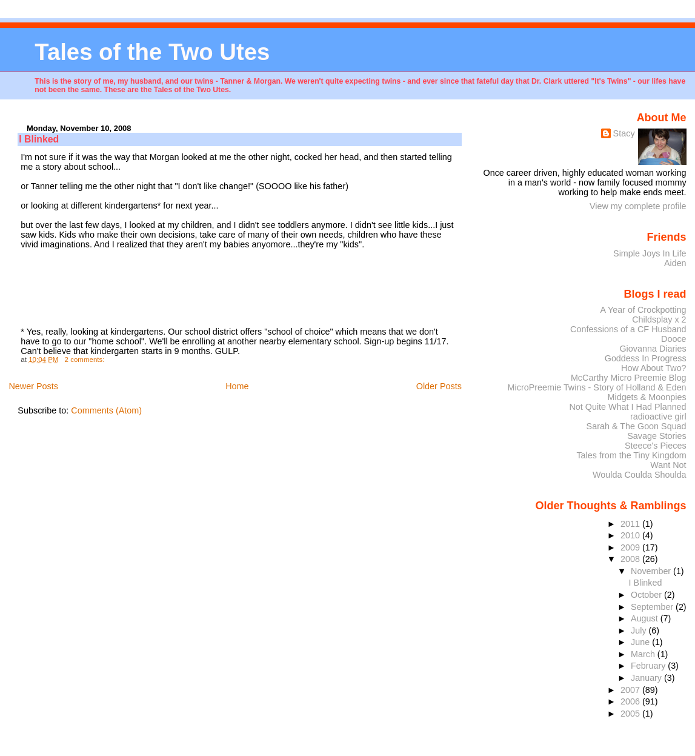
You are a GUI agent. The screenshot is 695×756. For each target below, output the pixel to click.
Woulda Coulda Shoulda (640, 475)
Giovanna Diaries (652, 348)
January (647, 678)
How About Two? (654, 368)
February (649, 666)
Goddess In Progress (646, 358)
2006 (631, 701)
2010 (631, 535)
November (652, 571)
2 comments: (86, 359)
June (641, 642)
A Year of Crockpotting (643, 310)
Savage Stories (656, 436)
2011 (631, 524)
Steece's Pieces (656, 445)
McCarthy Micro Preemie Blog (629, 378)
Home (236, 386)
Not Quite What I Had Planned (627, 407)
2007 (631, 690)
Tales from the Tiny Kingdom (631, 455)
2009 (631, 547)
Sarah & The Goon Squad (637, 426)
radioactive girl (658, 416)
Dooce (674, 339)
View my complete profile (638, 206)
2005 (631, 713)
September (653, 607)
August (645, 618)
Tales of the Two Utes (152, 52)
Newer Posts (33, 386)
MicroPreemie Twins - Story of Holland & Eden (597, 387)
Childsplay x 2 (659, 319)
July (639, 630)
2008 (631, 559)
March (644, 654)
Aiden (675, 263)
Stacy (624, 133)
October (647, 595)
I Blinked (39, 139)
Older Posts (439, 386)
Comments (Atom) (106, 410)
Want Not (668, 465)
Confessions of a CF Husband (628, 329)
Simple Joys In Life (650, 253)
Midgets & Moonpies (647, 397)
